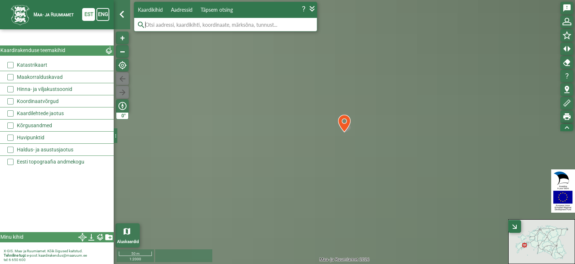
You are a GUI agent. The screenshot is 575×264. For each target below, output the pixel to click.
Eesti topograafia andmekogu (50, 162)
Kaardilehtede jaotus (40, 113)
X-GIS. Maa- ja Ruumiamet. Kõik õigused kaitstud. (43, 251)
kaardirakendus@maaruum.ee (63, 255)
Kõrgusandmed (34, 125)
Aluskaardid (128, 241)
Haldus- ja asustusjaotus (45, 150)
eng (103, 14)
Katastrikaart (32, 65)
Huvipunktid (30, 137)
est (88, 14)
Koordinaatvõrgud (38, 101)
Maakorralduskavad (40, 77)
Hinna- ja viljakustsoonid (44, 89)
